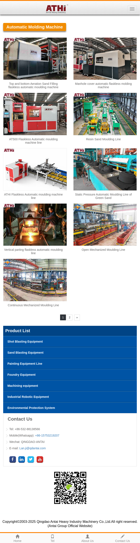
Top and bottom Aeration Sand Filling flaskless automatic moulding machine (33, 85)
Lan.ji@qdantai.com (32, 448)
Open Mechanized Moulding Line (103, 249)
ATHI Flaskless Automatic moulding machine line (33, 196)
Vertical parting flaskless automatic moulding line (33, 251)
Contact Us (122, 538)
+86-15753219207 (47, 435)
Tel (52, 538)
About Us (87, 538)
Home (17, 538)
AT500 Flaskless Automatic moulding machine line (33, 141)
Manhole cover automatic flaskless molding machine (103, 85)
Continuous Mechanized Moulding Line (33, 305)
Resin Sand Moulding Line (103, 139)
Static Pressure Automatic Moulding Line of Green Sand (103, 196)
